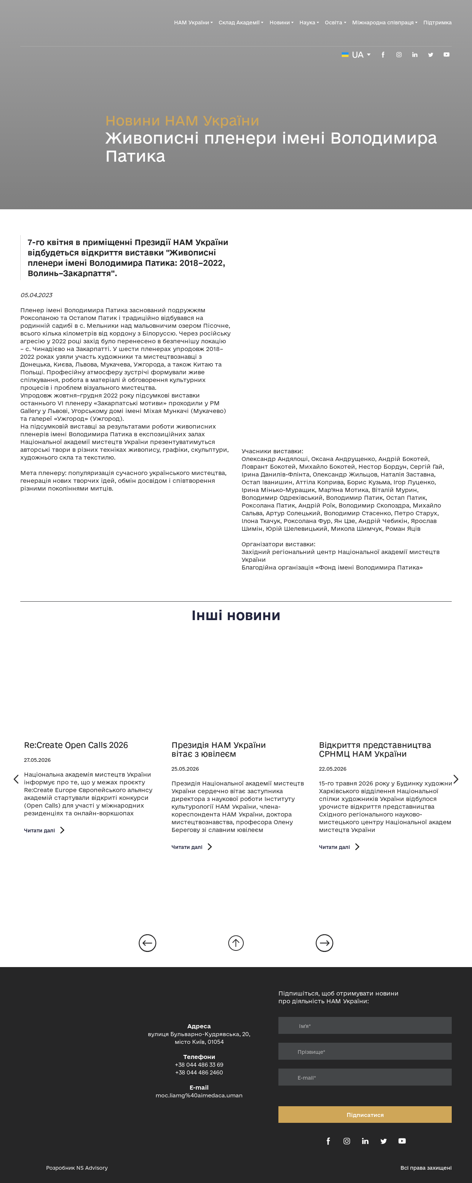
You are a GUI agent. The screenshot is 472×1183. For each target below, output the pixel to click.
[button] (383, 54)
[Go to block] (236, 943)
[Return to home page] (57, 22)
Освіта (333, 22)
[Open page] (94, 688)
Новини (280, 22)
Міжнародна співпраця (383, 22)
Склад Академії (239, 22)
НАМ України (191, 22)
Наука (307, 22)
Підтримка (437, 22)
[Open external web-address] (29, 1168)
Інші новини (236, 615)
